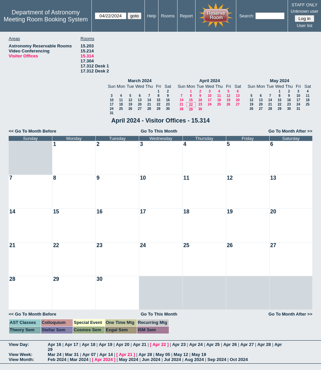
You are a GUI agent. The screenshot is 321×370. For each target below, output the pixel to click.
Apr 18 (88, 344)
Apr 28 (264, 344)
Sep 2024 (217, 359)
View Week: (20, 354)
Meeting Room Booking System (46, 19)
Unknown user (304, 11)
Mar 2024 (79, 359)
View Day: (19, 344)
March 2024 (139, 80)
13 (139, 100)
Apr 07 (89, 354)
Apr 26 (230, 344)
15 (158, 100)
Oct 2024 (239, 359)
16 (168, 100)
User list (304, 25)
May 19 (199, 354)
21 (149, 104)
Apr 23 (179, 344)
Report (186, 15)
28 (149, 109)
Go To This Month (159, 131)
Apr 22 (159, 344)
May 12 (181, 354)
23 (168, 104)
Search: (246, 15)
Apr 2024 (103, 359)
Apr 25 (213, 344)
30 (168, 109)
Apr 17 (71, 344)
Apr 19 (105, 344)
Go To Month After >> (290, 131)
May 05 (162, 354)
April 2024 (209, 80)
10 (111, 100)
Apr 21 (139, 344)
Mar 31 (72, 354)
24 (111, 109)
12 (130, 100)
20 (139, 104)
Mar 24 (54, 354)
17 (111, 104)
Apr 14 (106, 354)
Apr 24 (196, 344)
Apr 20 (122, 344)
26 (130, 109)
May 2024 (279, 80)
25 (121, 109)
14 (149, 100)
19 (130, 104)
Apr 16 (54, 344)
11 (121, 100)
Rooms (168, 15)
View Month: (21, 359)
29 (158, 109)
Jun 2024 (151, 359)
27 (139, 109)
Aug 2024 (194, 359)
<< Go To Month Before (32, 131)
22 (158, 104)
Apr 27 (247, 344)
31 (111, 113)
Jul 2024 (172, 359)
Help (151, 15)
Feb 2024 (57, 359)
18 (121, 104)
